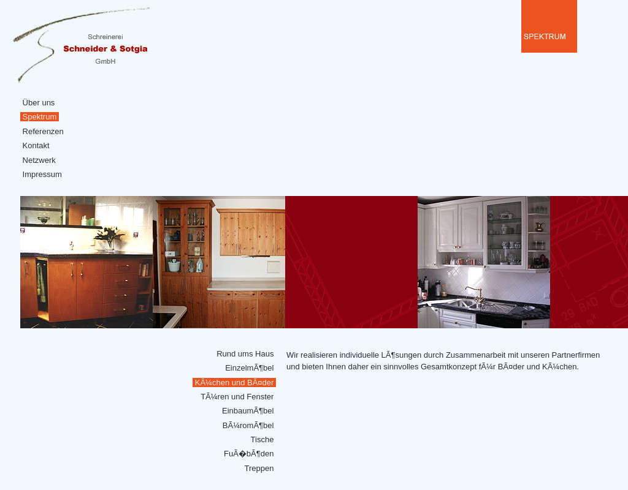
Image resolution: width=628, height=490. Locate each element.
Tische (262, 439)
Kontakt (36, 145)
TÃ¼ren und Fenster (237, 396)
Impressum (42, 174)
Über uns (38, 102)
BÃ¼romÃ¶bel (248, 425)
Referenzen (43, 131)
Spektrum (39, 116)
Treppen (259, 468)
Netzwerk (39, 160)
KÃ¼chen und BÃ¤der (234, 382)
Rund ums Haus (245, 353)
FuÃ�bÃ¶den (248, 453)
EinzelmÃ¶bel (249, 367)
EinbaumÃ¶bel (248, 410)
